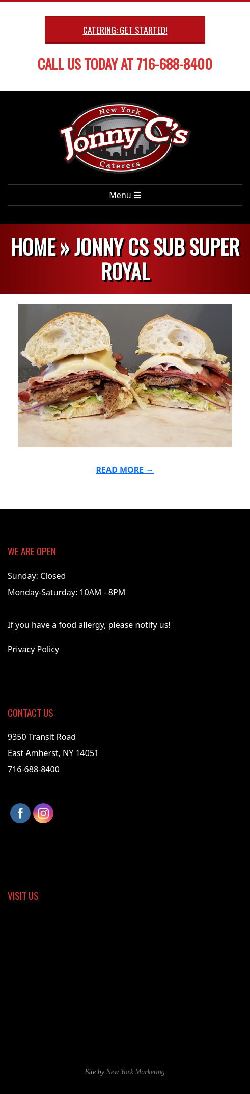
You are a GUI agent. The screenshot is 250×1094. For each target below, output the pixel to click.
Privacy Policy (33, 649)
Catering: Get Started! (125, 29)
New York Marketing (135, 1072)
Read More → (125, 469)
